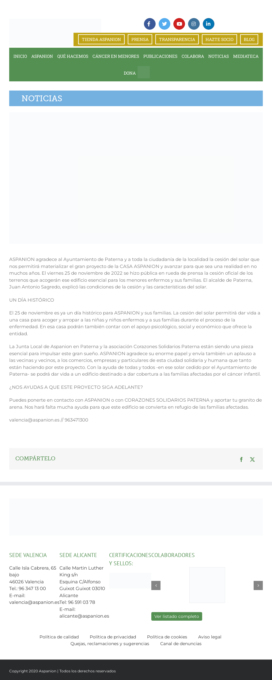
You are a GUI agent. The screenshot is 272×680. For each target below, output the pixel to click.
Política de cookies (167, 637)
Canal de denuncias (181, 643)
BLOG (249, 39)
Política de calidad (59, 637)
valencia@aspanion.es (34, 602)
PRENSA (140, 39)
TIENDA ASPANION (101, 39)
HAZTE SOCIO (219, 39)
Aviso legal (209, 637)
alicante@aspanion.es (84, 616)
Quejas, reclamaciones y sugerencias (109, 643)
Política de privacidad (113, 637)
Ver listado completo (176, 616)
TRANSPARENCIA (177, 39)
